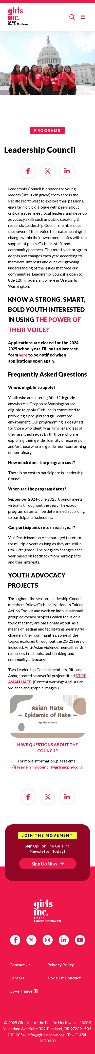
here (23, 354)
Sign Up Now (44, 863)
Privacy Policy (61, 964)
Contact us (20, 964)
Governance (20, 991)
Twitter (31, 940)
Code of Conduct (64, 977)
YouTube (80, 940)
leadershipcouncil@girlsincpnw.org (50, 766)
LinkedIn (64, 940)
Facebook (15, 940)
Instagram (47, 940)
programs (47, 130)
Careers (17, 977)
